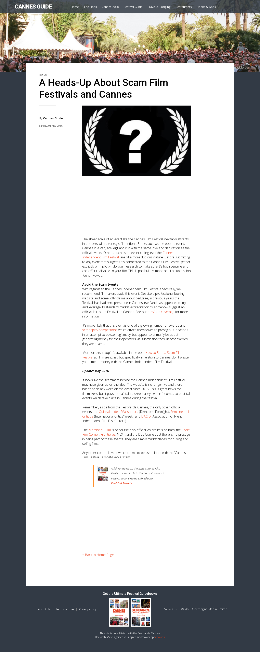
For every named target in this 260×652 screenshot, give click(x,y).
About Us (44, 609)
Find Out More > (121, 483)
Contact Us (170, 609)
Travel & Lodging (159, 7)
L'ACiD (146, 416)
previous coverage (161, 312)
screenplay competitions (99, 330)
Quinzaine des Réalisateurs (118, 411)
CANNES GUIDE (33, 6)
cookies (160, 637)
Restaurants (184, 7)
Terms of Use (65, 609)
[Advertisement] (136, 205)
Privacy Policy (87, 609)
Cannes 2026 (110, 7)
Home (74, 7)
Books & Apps (206, 7)
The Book (90, 7)
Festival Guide (133, 7)
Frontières (107, 434)
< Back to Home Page (98, 555)
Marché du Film (100, 430)
